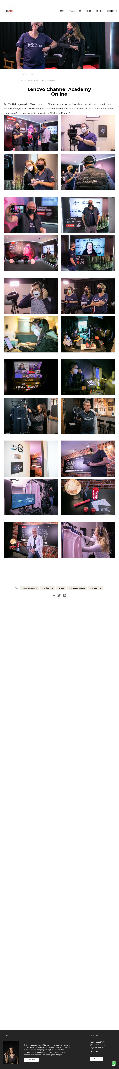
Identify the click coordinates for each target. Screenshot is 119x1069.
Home (61, 11)
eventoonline (47, 588)
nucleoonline (95, 588)
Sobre (99, 11)
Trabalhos (75, 11)
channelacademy (30, 588)
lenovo (61, 588)
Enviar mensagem (99, 1045)
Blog (89, 11)
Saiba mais (31, 1059)
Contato (112, 11)
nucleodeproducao (77, 588)
